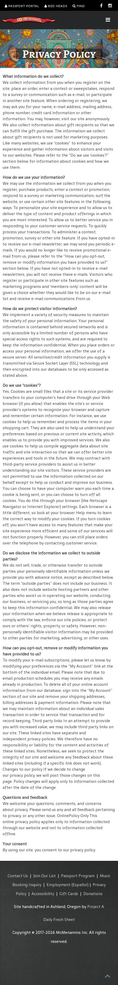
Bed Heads (55, 6)
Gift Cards (68, 893)
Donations (92, 893)
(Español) (80, 884)
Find (79, 6)
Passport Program (78, 875)
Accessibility (43, 893)
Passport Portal (22, 6)
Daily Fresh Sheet (59, 919)
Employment (58, 884)
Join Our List (44, 875)
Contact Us (18, 875)
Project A (95, 906)
